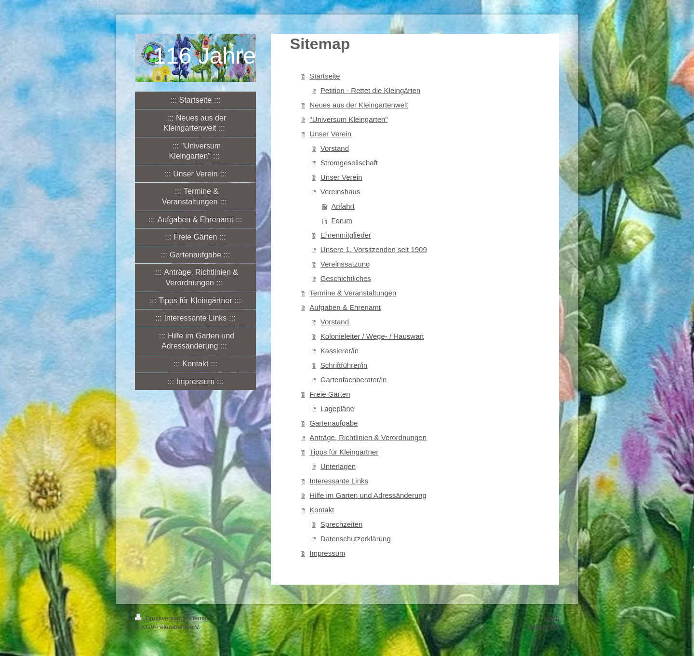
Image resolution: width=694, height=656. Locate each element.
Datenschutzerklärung (355, 539)
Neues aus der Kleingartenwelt (358, 105)
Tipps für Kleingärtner (343, 452)
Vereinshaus (340, 191)
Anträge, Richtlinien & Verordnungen (368, 437)
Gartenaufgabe (333, 423)
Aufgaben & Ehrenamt (345, 307)
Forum (341, 220)
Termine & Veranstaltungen (352, 293)
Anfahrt (342, 206)
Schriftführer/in (344, 365)
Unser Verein (330, 134)
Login (551, 617)
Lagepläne (337, 408)
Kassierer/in (339, 351)
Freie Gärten (329, 394)
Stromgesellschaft (349, 163)
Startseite (324, 76)
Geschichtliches (345, 278)
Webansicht (542, 626)
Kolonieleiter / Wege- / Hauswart (372, 336)
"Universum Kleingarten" (348, 119)
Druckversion (159, 618)
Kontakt (321, 510)
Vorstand (334, 148)
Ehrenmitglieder (345, 235)
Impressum (327, 553)
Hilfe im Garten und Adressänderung (368, 495)
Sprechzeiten (341, 524)
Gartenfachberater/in (353, 379)
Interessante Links (338, 481)
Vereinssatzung (345, 264)
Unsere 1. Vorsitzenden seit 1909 (373, 249)
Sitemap (198, 618)
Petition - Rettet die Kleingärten (370, 90)
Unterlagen (338, 466)
